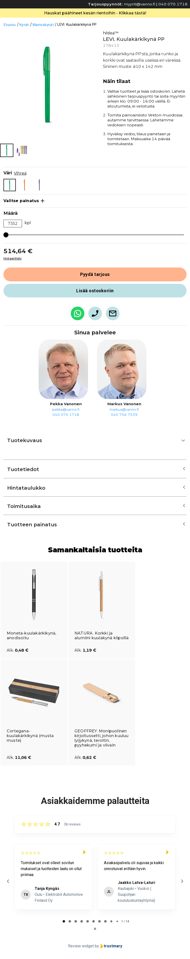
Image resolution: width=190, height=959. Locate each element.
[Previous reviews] (8, 881)
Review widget (81, 946)
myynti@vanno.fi (139, 4)
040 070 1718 (173, 4)
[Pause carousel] (95, 928)
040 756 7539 (124, 415)
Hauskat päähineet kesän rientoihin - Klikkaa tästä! (95, 13)
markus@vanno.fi (124, 409)
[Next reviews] (182, 881)
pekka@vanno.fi (65, 409)
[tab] (64, 921)
